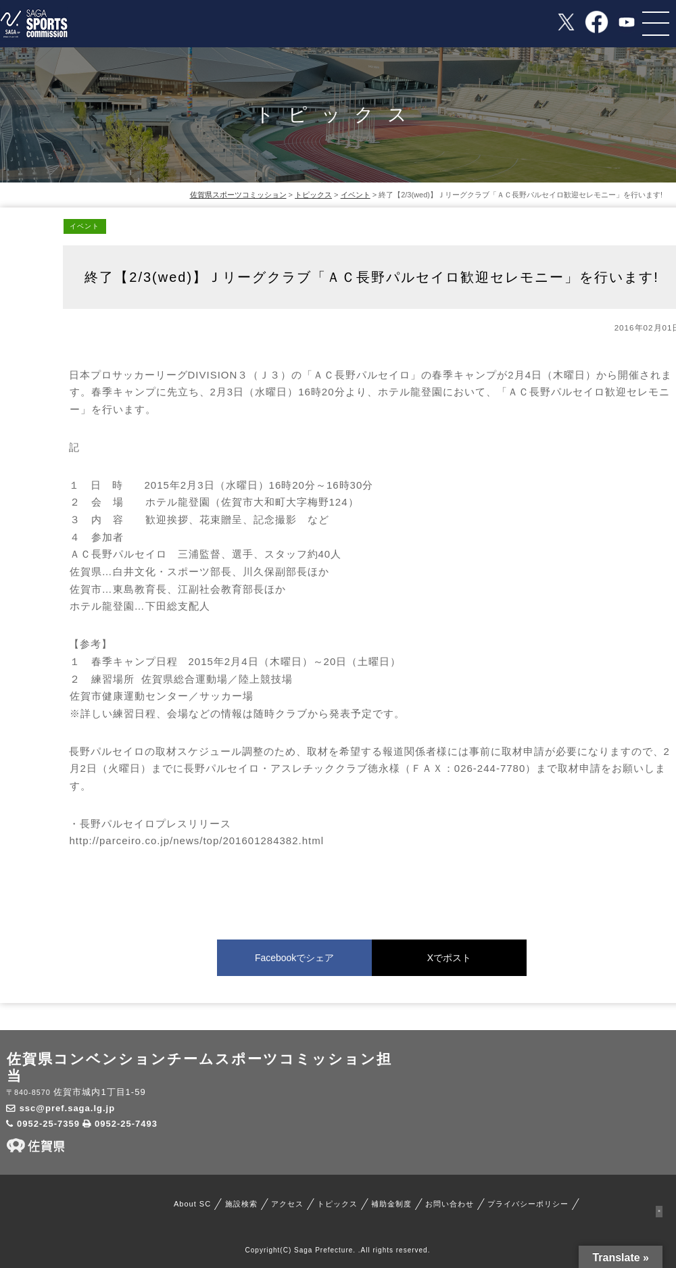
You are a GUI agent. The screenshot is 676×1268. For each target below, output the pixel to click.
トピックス (337, 1204)
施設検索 (241, 1204)
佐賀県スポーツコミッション (238, 195)
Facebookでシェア (294, 957)
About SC (192, 1204)
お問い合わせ (449, 1204)
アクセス (287, 1204)
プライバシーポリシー (528, 1204)
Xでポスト (449, 957)
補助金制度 (391, 1204)
